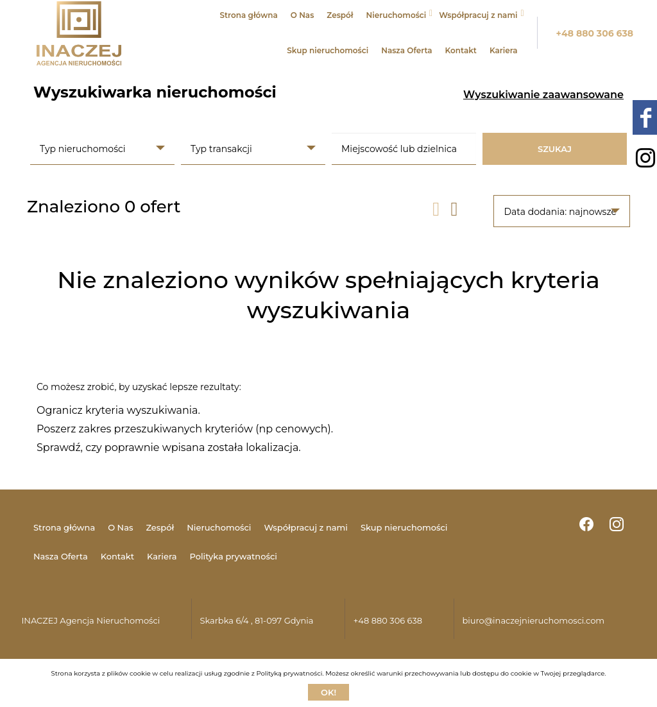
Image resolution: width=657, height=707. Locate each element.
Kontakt (461, 50)
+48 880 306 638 (595, 33)
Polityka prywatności (233, 556)
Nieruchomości (396, 15)
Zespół (340, 15)
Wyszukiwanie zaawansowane (543, 95)
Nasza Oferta (406, 50)
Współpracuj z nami (478, 15)
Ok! (328, 692)
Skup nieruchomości (327, 50)
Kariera (504, 50)
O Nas (302, 15)
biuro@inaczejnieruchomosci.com (533, 620)
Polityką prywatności (289, 673)
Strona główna (248, 15)
